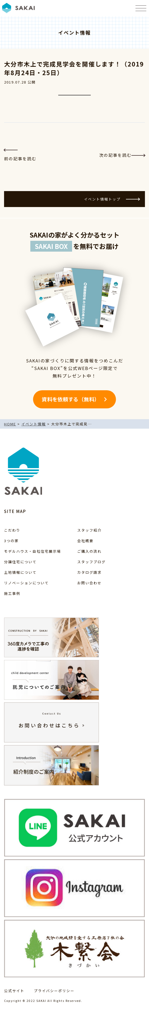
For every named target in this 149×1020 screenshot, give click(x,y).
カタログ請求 (89, 572)
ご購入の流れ (89, 551)
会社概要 (85, 540)
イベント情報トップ (112, 199)
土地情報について (20, 572)
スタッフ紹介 (89, 530)
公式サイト (14, 990)
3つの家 (11, 540)
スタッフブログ (91, 561)
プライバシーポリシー (54, 990)
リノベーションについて (26, 582)
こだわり (12, 530)
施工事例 (12, 593)
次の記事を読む (122, 155)
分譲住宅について (20, 561)
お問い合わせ (89, 582)
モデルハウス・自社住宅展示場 (32, 551)
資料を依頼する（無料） (70, 399)
